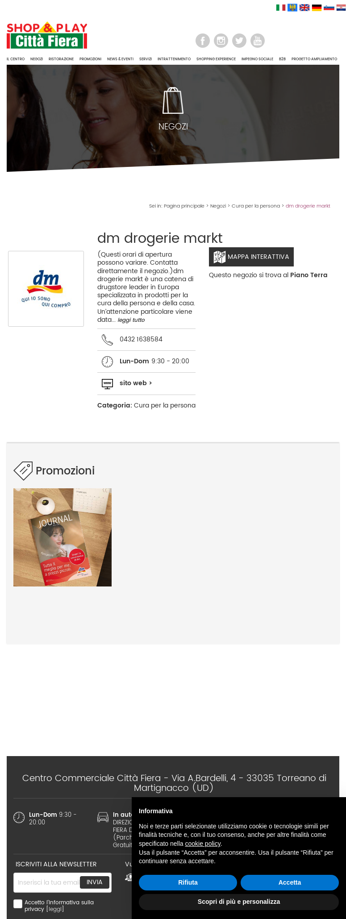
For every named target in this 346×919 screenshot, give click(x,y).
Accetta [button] (290, 882)
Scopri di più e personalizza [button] (239, 901)
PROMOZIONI (90, 59)
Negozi (218, 206)
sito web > (136, 383)
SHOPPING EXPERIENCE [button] (216, 59)
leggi (55, 909)
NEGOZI (36, 59)
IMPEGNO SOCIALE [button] (257, 59)
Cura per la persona (256, 206)
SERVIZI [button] (145, 59)
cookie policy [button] (203, 843)
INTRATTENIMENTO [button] (174, 59)
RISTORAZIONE (61, 59)
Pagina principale (184, 206)
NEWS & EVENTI (120, 59)
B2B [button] (282, 59)
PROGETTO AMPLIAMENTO (314, 59)
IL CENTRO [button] (16, 59)
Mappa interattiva (251, 257)
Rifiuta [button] (188, 882)
